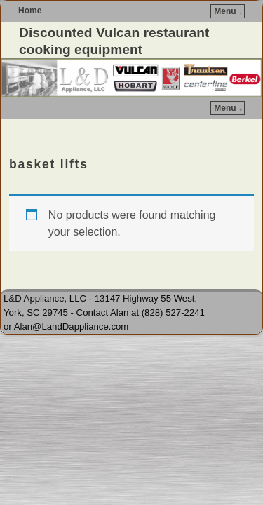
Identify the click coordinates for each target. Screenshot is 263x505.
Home (29, 10)
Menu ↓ (228, 11)
